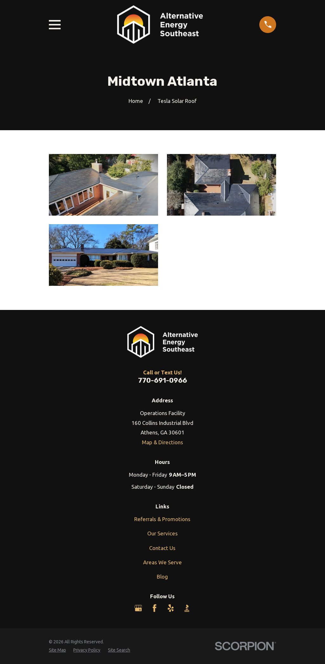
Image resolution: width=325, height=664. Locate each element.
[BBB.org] (187, 608)
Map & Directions (162, 442)
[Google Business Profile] (138, 608)
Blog (162, 576)
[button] (103, 185)
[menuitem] (57, 650)
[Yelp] (171, 608)
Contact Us (162, 548)
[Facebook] (154, 608)
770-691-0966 (162, 380)
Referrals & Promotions (162, 519)
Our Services (162, 533)
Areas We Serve (162, 562)
